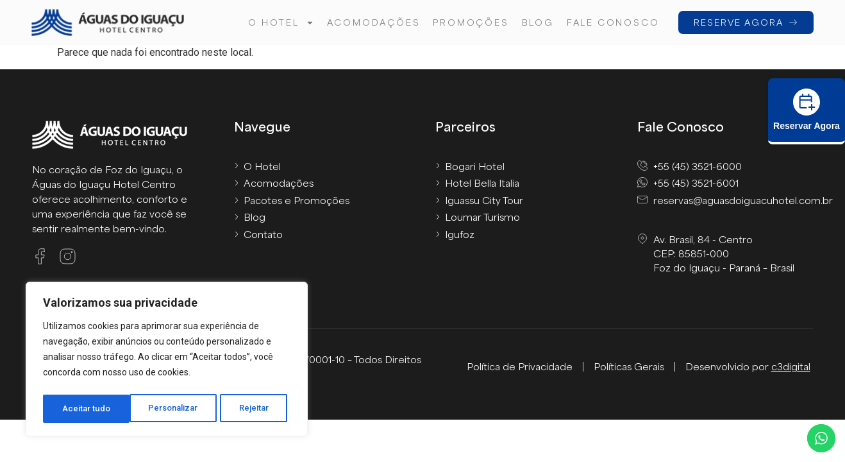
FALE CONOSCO (611, 22)
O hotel (280, 22)
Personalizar (87, 409)
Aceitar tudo (248, 409)
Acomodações (372, 22)
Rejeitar (169, 409)
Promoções (470, 22)
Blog (537, 22)
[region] (167, 361)
